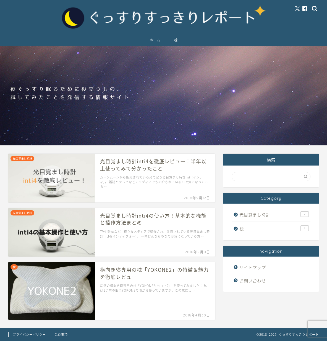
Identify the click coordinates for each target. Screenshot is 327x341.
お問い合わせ (252, 280)
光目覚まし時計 (274, 214)
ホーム (155, 40)
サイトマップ (252, 267)
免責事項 (61, 334)
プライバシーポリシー (29, 334)
